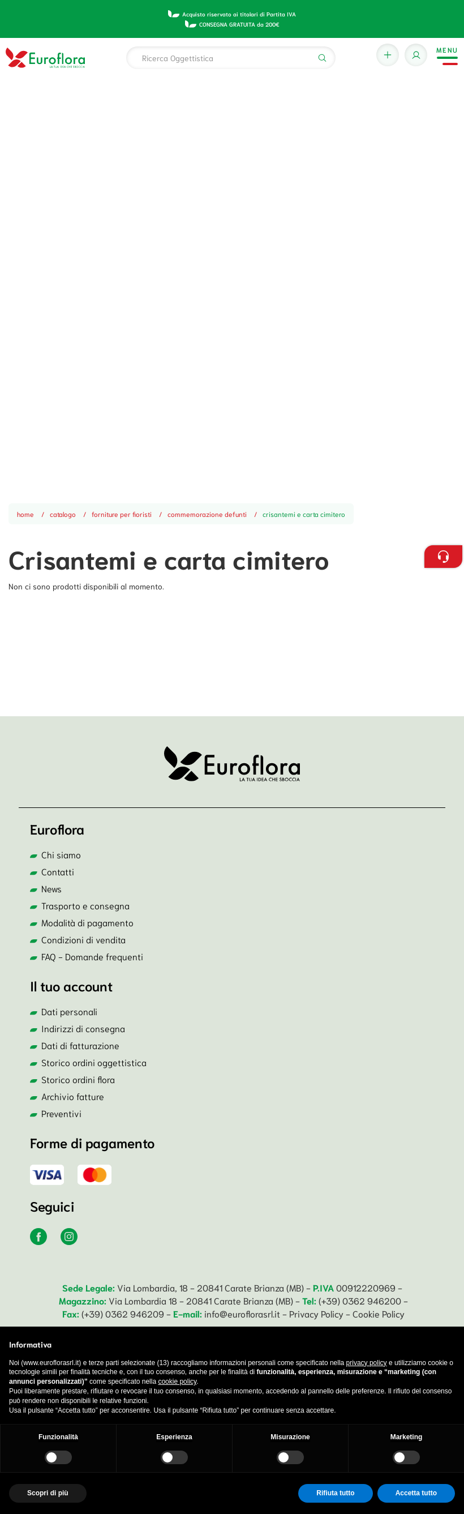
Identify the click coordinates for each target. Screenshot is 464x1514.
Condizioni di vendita (83, 939)
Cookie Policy (379, 1313)
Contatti (57, 871)
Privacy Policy (317, 1313)
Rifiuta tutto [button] (335, 1493)
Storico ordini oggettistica (94, 1062)
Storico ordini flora (78, 1079)
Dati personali (69, 1011)
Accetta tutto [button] (416, 1493)
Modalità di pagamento (87, 922)
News (51, 888)
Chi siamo (61, 854)
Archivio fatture (72, 1096)
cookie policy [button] (177, 1381)
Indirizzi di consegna (83, 1028)
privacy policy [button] (366, 1363)
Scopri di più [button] (47, 1493)
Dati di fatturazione (80, 1045)
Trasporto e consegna (85, 905)
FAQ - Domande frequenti (92, 956)
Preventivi (61, 1113)
